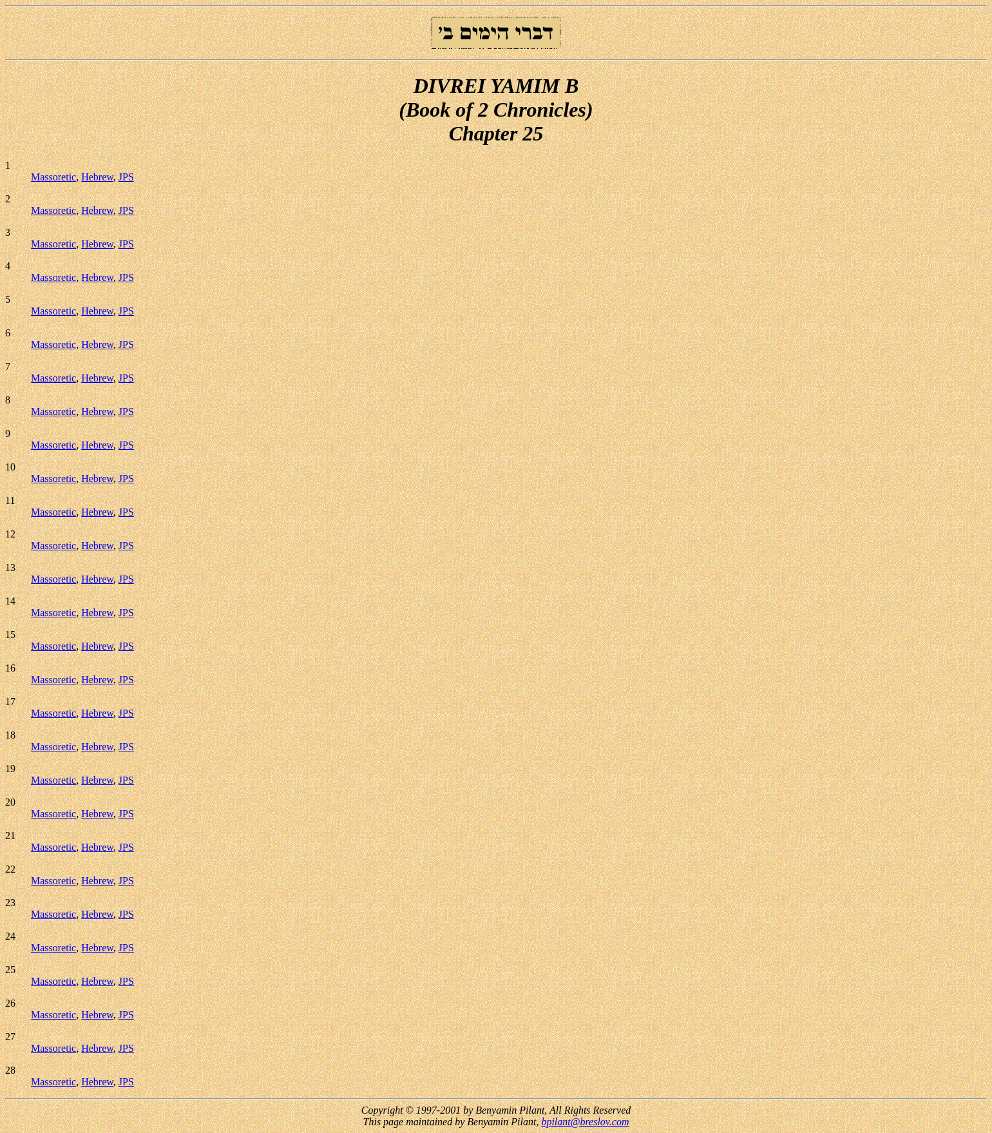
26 (10, 1003)
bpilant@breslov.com (585, 1121)
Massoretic (53, 176)
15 (10, 634)
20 (10, 802)
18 (10, 735)
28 (10, 1070)
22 (10, 869)
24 (10, 936)
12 (10, 533)
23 (10, 902)
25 (10, 969)
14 (10, 601)
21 (10, 835)
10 (10, 466)
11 (10, 500)
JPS (126, 176)
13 (10, 567)
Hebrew (97, 176)
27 (10, 1036)
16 (10, 668)
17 (10, 701)
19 (10, 768)
